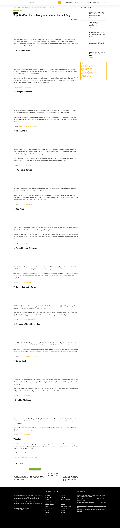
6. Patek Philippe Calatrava (88, 71)
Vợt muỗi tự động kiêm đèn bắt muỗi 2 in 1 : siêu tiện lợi (37, 477)
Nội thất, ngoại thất (65, 499)
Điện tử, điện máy (92, 17)
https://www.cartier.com (25, 395)
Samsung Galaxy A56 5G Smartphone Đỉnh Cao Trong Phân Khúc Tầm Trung (97, 24)
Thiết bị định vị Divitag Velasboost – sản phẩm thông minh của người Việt (70, 478)
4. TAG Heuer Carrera (86, 68)
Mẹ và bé (63, 497)
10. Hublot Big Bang (86, 76)
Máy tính (63, 495)
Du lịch (47, 506)
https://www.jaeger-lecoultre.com (28, 319)
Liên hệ (104, 2)
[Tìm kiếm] (59, 2)
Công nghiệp (48, 497)
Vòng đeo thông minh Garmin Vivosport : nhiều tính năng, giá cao (20, 477)
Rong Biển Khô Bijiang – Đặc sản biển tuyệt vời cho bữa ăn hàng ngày (97, 54)
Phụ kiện (27, 7)
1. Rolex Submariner (86, 64)
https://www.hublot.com (25, 434)
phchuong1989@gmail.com (23, 509)
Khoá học (47, 512)
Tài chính (63, 510)
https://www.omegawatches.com (28, 126)
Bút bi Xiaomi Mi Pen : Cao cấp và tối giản (53, 474)
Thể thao (63, 512)
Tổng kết (83, 78)
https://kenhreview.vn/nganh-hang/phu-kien (25, 457)
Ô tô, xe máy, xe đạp (65, 501)
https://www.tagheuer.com (26, 204)
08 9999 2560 (25, 508)
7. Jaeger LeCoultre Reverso (88, 72)
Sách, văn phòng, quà (66, 506)
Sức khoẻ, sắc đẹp (93, 46)
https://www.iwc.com (24, 243)
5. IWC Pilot (84, 69)
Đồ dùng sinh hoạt (49, 504)
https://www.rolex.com (25, 87)
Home (15, 7)
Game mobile (48, 508)
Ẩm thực (91, 57)
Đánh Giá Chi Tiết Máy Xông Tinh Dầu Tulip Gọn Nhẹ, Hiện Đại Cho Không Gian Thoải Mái (97, 14)
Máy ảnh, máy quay (50, 514)
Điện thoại (91, 28)
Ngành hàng (69, 2)
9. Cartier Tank (85, 75)
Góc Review (87, 2)
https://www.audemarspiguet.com (28, 356)
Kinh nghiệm (96, 2)
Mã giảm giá (78, 2)
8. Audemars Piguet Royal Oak (89, 73)
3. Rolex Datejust (85, 66)
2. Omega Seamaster (86, 65)
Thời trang (63, 514)
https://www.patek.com (25, 282)
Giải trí (47, 510)
